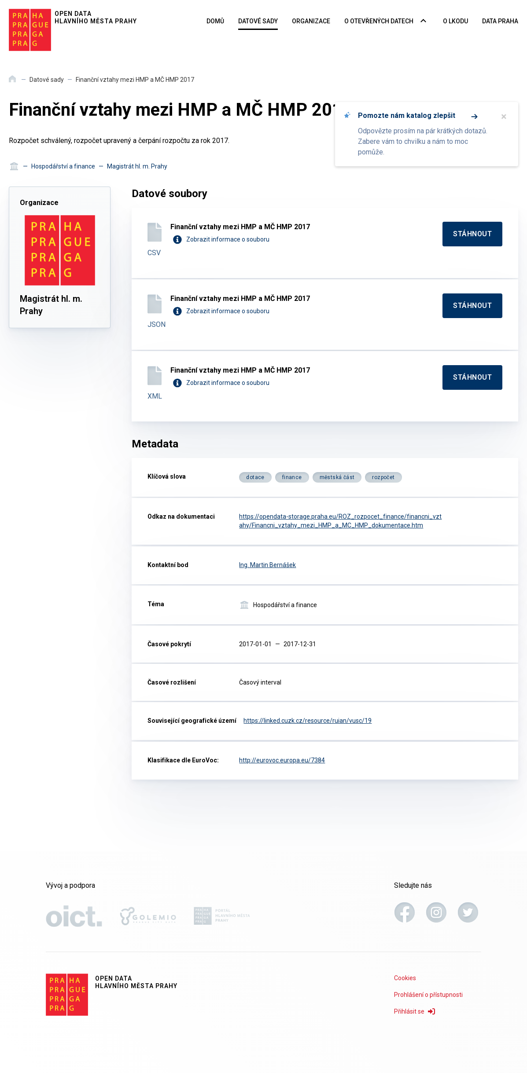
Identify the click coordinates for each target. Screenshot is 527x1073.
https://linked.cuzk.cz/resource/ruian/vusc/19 (307, 720)
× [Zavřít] (504, 116)
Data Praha (500, 21)
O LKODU (455, 21)
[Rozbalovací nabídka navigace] (423, 21)
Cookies (405, 977)
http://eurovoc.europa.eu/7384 (282, 760)
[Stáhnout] (472, 234)
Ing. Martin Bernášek (267, 564)
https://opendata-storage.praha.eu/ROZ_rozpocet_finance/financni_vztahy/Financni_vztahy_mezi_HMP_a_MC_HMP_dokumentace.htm (340, 521)
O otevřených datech (378, 21)
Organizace (311, 21)
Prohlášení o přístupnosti (428, 994)
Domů (215, 21)
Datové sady (258, 21)
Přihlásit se (414, 1011)
